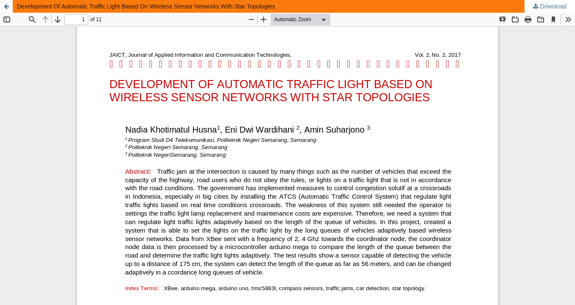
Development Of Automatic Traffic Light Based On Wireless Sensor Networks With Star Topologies (146, 6)
